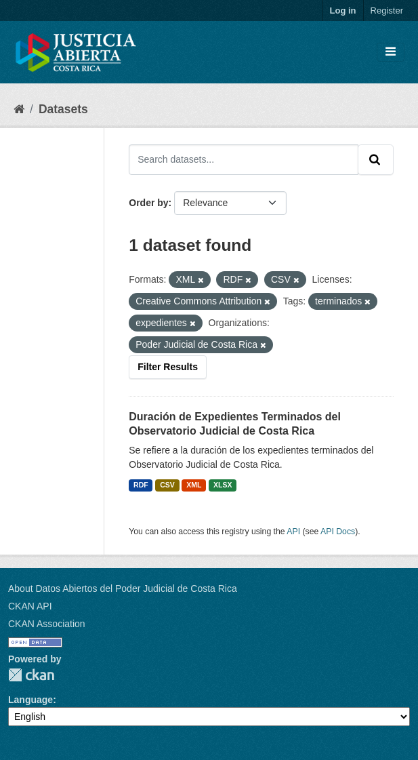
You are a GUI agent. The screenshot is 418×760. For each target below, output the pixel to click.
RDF (140, 485)
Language (30, 699)
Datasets (63, 109)
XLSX (222, 485)
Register (387, 10)
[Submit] (376, 159)
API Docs (337, 531)
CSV (167, 485)
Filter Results (168, 366)
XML (193, 485)
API (293, 531)
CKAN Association (46, 623)
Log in (343, 10)
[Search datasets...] (243, 159)
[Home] (19, 109)
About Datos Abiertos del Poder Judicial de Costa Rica (122, 588)
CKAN (31, 675)
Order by (148, 202)
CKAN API (30, 606)
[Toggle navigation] (390, 52)
